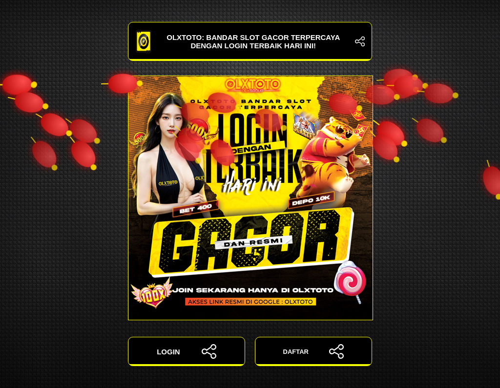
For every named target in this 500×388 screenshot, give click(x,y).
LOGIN (186, 351)
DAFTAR (313, 351)
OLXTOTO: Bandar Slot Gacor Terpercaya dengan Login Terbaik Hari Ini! (250, 41)
